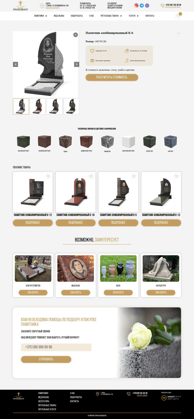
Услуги (132, 16)
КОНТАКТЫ (74, 401)
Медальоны (59, 16)
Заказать (33, 292)
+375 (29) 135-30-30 (173, 5)
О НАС (72, 393)
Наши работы (77, 16)
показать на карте (53, 8)
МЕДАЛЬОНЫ (43, 397)
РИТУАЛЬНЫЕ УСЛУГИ (47, 409)
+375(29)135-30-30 (139, 393)
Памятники (39, 16)
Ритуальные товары (110, 16)
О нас (91, 16)
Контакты (150, 16)
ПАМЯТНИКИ (43, 393)
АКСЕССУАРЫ (43, 401)
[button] (76, 64)
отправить (46, 359)
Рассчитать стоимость (111, 77)
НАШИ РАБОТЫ (76, 397)
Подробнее (33, 223)
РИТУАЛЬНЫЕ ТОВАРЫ (47, 405)
